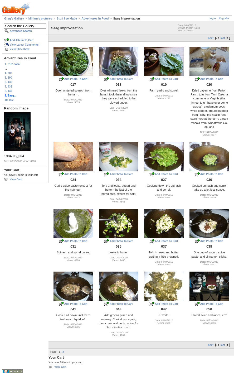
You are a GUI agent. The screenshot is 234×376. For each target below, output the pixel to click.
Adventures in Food (95, 18)
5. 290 (8, 77)
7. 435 (8, 86)
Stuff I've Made (67, 18)
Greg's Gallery (14, 18)
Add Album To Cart (21, 40)
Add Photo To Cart (75, 79)
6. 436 (8, 82)
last (223, 38)
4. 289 (8, 73)
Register (224, 18)
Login (212, 18)
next (210, 38)
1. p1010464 (12, 64)
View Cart (16, 179)
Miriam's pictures (40, 18)
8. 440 (8, 91)
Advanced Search (21, 31)
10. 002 (9, 100)
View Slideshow (20, 49)
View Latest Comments (24, 44)
